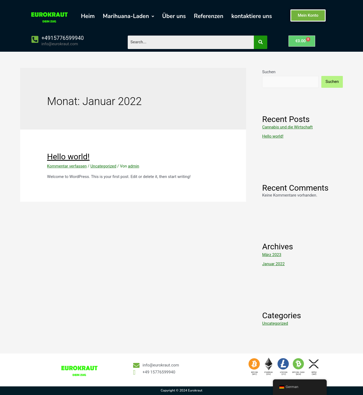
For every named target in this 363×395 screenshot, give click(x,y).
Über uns (174, 16)
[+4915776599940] (35, 39)
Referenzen (208, 16)
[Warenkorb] (302, 41)
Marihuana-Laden (128, 16)
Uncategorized (103, 166)
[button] (128, 16)
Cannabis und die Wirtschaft (287, 127)
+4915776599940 (62, 38)
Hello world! (68, 156)
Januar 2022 (273, 263)
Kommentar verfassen (67, 166)
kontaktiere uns (251, 16)
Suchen (269, 71)
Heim (88, 16)
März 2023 (271, 254)
